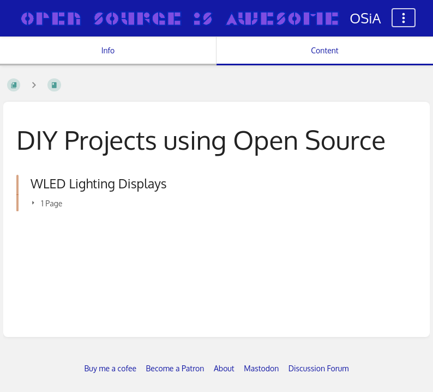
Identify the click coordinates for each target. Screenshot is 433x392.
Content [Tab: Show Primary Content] (324, 50)
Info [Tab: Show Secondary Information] (108, 50)
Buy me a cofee (110, 368)
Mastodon (261, 368)
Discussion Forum (318, 368)
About (224, 368)
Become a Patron (175, 368)
